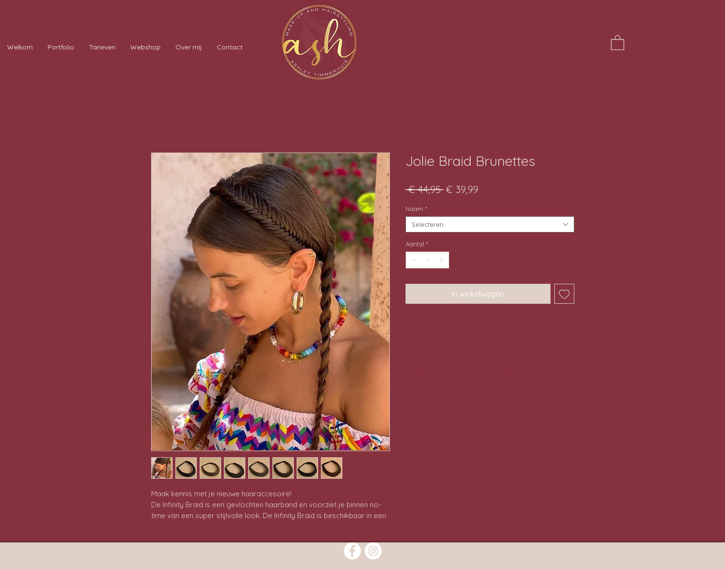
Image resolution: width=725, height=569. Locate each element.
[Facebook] (352, 550)
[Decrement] (412, 260)
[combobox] (490, 224)
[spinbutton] (427, 260)
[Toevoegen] (564, 294)
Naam (416, 208)
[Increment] (442, 260)
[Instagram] (373, 550)
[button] (617, 42)
